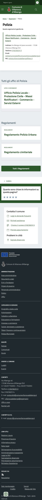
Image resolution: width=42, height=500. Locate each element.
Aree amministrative (8, 275)
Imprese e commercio (9, 323)
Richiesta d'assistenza (9, 463)
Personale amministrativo (10, 289)
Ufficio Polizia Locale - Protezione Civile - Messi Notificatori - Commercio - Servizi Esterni (20, 38)
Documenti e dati (7, 279)
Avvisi (3, 353)
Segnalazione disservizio (10, 458)
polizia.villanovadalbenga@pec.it (21, 58)
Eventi (3, 368)
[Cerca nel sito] (35, 9)
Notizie (3, 346)
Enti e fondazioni (7, 282)
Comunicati (5, 349)
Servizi (26, 486)
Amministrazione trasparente (12, 452)
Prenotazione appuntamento (12, 460)
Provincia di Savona (8, 439)
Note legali (5, 446)
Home (5, 19)
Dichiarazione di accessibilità (11, 449)
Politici (3, 293)
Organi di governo (7, 286)
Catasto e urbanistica (9, 316)
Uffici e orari (5, 402)
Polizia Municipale (7, 333)
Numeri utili (5, 406)
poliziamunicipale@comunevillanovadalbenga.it (22, 55)
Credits (12, 489)
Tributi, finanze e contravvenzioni (13, 330)
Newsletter (5, 477)
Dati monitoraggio (7, 486)
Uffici (3, 296)
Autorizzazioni (6, 312)
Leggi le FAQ (6, 455)
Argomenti (12, 19)
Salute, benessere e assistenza (12, 326)
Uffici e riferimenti (10, 88)
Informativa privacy (8, 442)
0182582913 (17, 50)
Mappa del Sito (30, 489)
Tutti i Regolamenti (21, 168)
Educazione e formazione (10, 319)
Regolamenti (8, 130)
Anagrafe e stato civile (9, 309)
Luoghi (3, 365)
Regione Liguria (7, 3)
